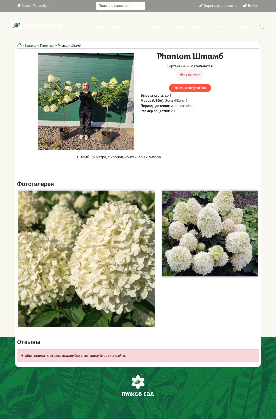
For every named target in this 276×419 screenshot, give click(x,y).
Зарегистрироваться (219, 5)
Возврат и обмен (167, 26)
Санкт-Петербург (34, 5)
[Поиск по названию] (120, 6)
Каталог (99, 26)
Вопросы (198, 26)
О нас (80, 26)
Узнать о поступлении (190, 88)
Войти (250, 5)
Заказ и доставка (130, 26)
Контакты (222, 26)
